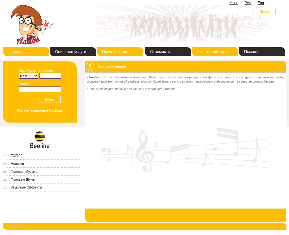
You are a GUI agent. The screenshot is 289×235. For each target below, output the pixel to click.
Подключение (114, 51)
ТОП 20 (16, 156)
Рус (247, 3)
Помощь (251, 51)
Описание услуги (70, 51)
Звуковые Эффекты (26, 187)
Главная (15, 51)
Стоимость (160, 51)
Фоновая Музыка (24, 172)
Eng (260, 3)
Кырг (233, 3)
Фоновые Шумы (23, 179)
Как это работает (212, 51)
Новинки (17, 164)
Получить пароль (31, 110)
